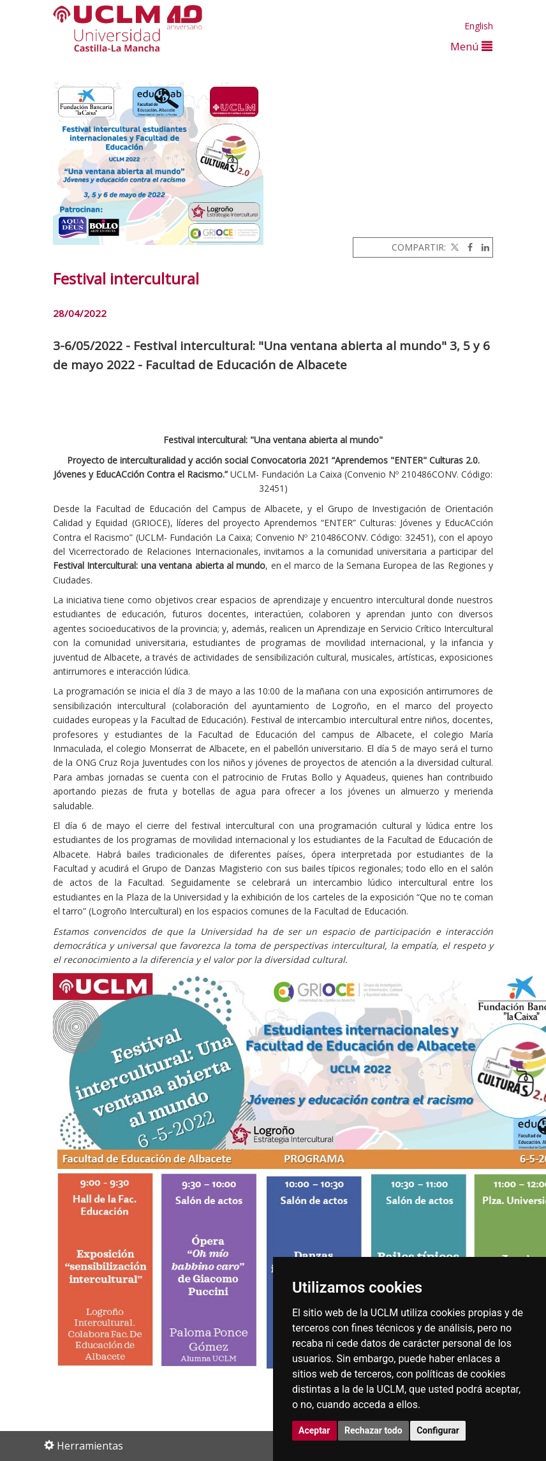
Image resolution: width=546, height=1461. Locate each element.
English (478, 26)
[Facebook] (467, 247)
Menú (471, 46)
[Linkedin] (482, 247)
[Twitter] (453, 247)
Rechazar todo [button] (373, 1430)
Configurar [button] (438, 1430)
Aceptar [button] (314, 1430)
